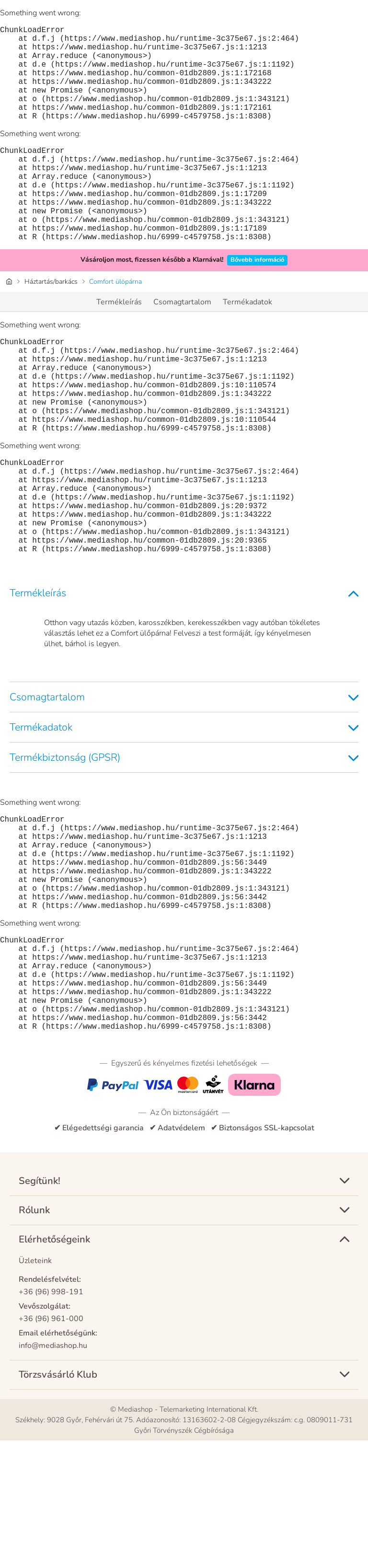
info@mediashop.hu (53, 1472)
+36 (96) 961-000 (51, 1445)
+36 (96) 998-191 (51, 1418)
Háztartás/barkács (51, 323)
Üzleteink (35, 1387)
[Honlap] (9, 323)
